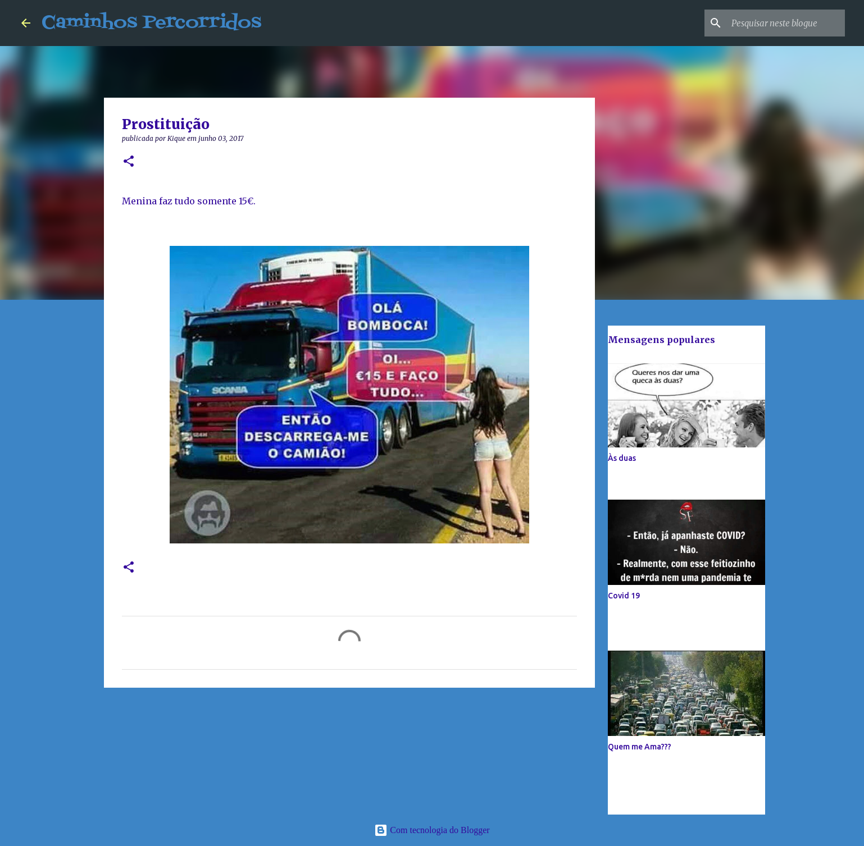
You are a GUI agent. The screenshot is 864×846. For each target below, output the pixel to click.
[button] (128, 162)
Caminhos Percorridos (151, 22)
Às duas (622, 458)
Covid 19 (624, 595)
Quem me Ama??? (639, 746)
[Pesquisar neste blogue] (786, 23)
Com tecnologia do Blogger (431, 830)
